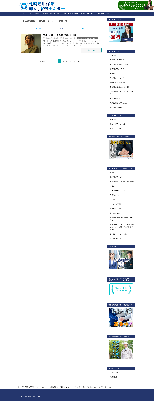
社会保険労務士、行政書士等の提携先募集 (122, 219)
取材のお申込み (115, 213)
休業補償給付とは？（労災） (119, 124)
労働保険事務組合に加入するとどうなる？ (122, 93)
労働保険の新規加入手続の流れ (119, 87)
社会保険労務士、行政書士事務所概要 (122, 181)
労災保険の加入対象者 (117, 69)
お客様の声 (113, 186)
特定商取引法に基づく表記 (118, 234)
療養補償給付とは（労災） (118, 119)
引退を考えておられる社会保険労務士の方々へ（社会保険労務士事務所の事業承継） (122, 227)
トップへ (23, 14)
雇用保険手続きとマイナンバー (119, 78)
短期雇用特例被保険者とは (118, 103)
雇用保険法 (113, 377)
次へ (79, 61)
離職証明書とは (115, 98)
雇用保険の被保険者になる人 (119, 64)
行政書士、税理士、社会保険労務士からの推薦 (59, 35)
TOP (32, 387)
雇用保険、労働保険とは (117, 60)
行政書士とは (114, 172)
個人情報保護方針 (115, 238)
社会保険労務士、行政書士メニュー (87, 38)
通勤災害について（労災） (118, 128)
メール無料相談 (34, 14)
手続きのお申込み (115, 195)
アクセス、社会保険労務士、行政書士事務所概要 (78, 14)
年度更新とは (114, 73)
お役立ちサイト (115, 372)
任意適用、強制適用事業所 (118, 82)
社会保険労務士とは (116, 177)
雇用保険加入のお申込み (105, 14)
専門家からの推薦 (115, 208)
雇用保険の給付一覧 (116, 107)
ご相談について (115, 199)
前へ (43, 61)
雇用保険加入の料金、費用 (51, 14)
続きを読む (94, 50)
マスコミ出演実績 (115, 204)
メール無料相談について (117, 190)
